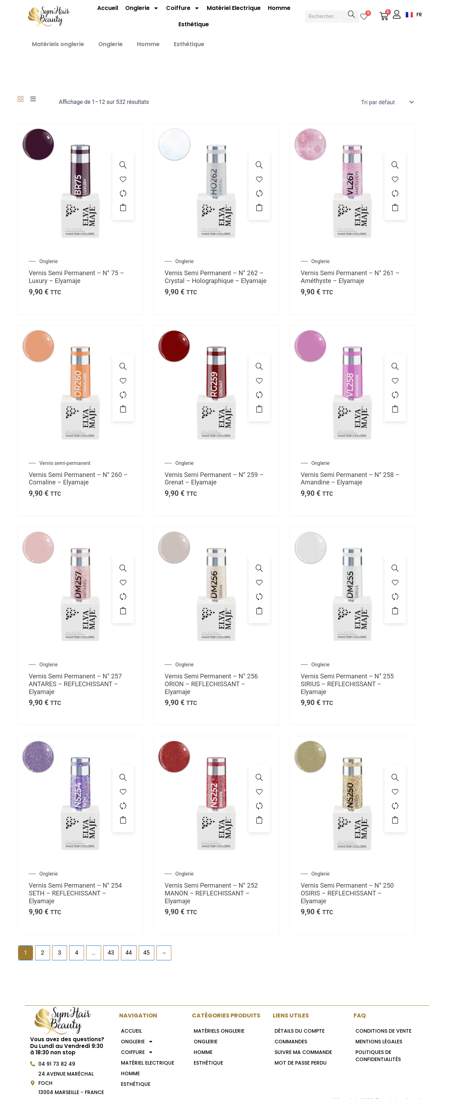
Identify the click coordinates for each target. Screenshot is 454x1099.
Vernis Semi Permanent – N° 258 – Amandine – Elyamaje (350, 478)
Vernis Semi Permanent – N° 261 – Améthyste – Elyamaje (350, 276)
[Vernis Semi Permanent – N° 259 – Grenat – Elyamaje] (216, 387)
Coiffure (183, 8)
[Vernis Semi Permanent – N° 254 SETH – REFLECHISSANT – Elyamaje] (80, 798)
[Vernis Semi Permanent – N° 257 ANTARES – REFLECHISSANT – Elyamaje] (80, 588)
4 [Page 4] (76, 952)
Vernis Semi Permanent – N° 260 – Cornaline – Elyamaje (78, 478)
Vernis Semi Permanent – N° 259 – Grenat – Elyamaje (214, 478)
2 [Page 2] (42, 952)
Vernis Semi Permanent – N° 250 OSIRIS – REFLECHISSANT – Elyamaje (347, 893)
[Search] (351, 14)
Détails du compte (300, 1030)
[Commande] (386, 102)
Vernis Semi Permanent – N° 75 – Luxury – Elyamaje (76, 276)
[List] (33, 99)
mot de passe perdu (301, 1062)
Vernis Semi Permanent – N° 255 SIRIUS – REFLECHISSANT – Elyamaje (347, 683)
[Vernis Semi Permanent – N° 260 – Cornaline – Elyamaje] (80, 387)
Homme (279, 8)
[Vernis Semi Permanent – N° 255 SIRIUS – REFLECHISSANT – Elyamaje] (352, 588)
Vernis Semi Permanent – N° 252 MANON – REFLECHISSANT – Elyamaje (211, 893)
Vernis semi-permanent (64, 463)
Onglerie (142, 8)
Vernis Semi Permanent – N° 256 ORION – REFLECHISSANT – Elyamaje (211, 683)
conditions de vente (383, 1030)
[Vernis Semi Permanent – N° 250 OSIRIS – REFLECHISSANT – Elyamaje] (352, 798)
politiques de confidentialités (378, 1056)
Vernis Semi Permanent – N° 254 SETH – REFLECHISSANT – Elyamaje (75, 893)
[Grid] (20, 99)
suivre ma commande (303, 1052)
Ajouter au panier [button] (123, 207)
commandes (291, 1041)
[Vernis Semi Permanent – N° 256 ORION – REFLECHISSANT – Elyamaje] (216, 588)
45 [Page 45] (146, 952)
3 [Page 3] (59, 952)
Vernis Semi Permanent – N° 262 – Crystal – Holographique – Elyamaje (215, 276)
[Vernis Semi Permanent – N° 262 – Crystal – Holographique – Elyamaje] (216, 185)
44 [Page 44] (129, 952)
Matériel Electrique (234, 8)
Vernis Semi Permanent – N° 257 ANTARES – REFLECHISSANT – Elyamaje (75, 683)
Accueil (107, 8)
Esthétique (193, 24)
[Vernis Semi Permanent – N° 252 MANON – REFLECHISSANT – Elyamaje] (216, 798)
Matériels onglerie (58, 44)
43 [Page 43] (111, 952)
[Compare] (123, 193)
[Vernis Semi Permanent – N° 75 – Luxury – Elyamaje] (80, 185)
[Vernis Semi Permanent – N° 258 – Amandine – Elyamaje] (352, 387)
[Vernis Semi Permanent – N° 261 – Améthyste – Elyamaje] (352, 185)
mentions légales (378, 1041)
